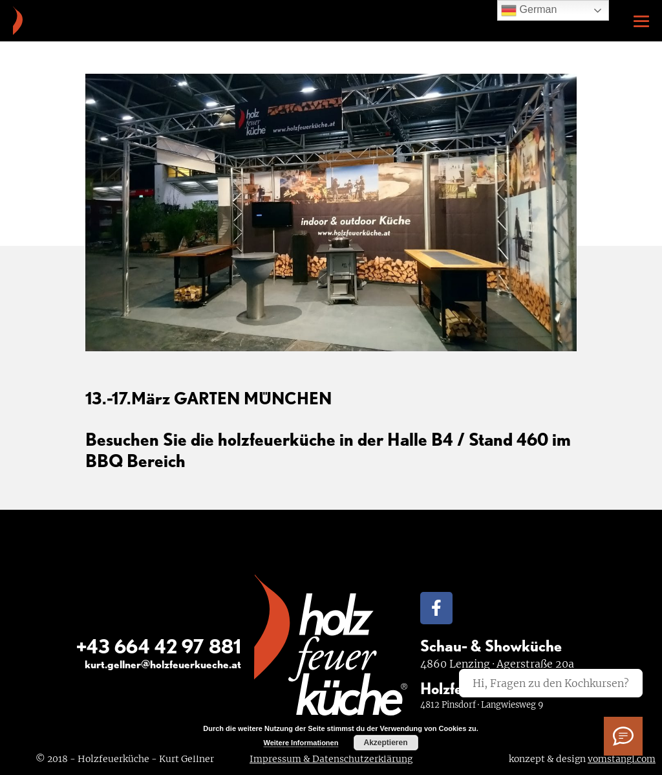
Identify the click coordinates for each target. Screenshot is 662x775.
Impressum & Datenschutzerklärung (331, 759)
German (529, 10)
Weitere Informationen (301, 743)
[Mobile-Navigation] (641, 21)
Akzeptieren (385, 742)
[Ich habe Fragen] (623, 736)
